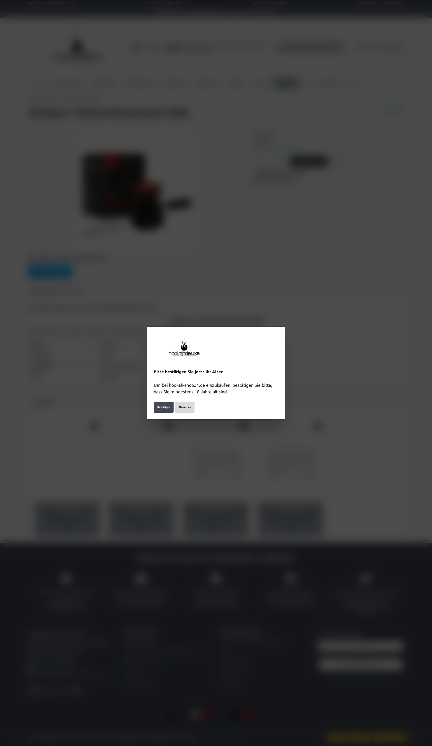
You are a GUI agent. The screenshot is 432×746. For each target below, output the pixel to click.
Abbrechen (185, 407)
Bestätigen (163, 407)
